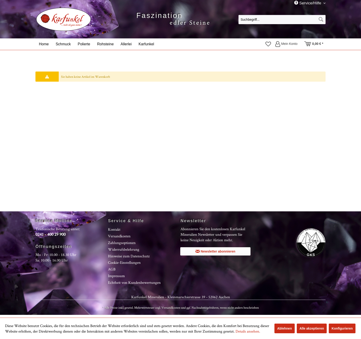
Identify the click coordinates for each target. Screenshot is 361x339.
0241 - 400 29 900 (50, 234)
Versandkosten (119, 235)
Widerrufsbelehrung (123, 249)
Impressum (116, 275)
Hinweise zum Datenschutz (129, 256)
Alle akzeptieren (312, 328)
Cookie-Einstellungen (124, 262)
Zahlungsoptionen (122, 242)
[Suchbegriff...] (282, 19)
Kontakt (114, 229)
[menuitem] (282, 19)
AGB (112, 269)
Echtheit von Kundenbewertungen (134, 282)
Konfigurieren (342, 328)
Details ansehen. (248, 331)
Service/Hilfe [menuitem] (308, 3)
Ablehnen (284, 328)
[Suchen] (321, 19)
